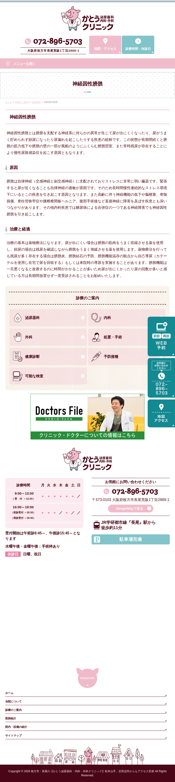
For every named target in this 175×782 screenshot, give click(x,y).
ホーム (9, 693)
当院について (13, 701)
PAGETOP (87, 678)
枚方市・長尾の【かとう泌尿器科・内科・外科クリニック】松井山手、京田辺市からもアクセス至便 (92, 771)
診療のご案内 (13, 710)
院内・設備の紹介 (16, 726)
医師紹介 (10, 718)
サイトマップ (13, 735)
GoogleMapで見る (129, 508)
